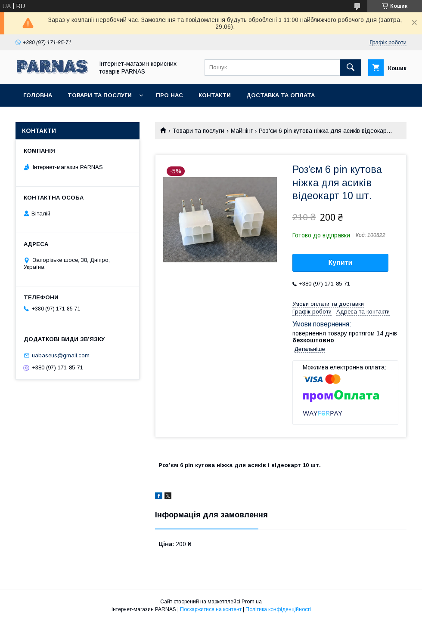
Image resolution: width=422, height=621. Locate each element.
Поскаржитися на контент (211, 609)
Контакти (215, 95)
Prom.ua (252, 602)
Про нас (169, 95)
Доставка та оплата (280, 95)
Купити (341, 262)
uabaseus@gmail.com (61, 355)
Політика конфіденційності (278, 609)
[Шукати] (350, 67)
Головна (37, 95)
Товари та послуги (100, 95)
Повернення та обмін (59, 117)
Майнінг (242, 130)
